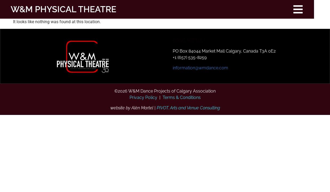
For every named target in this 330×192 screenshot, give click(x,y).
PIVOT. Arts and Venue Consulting (188, 107)
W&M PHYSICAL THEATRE (58, 9)
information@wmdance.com (200, 67)
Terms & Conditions (182, 97)
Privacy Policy (143, 97)
